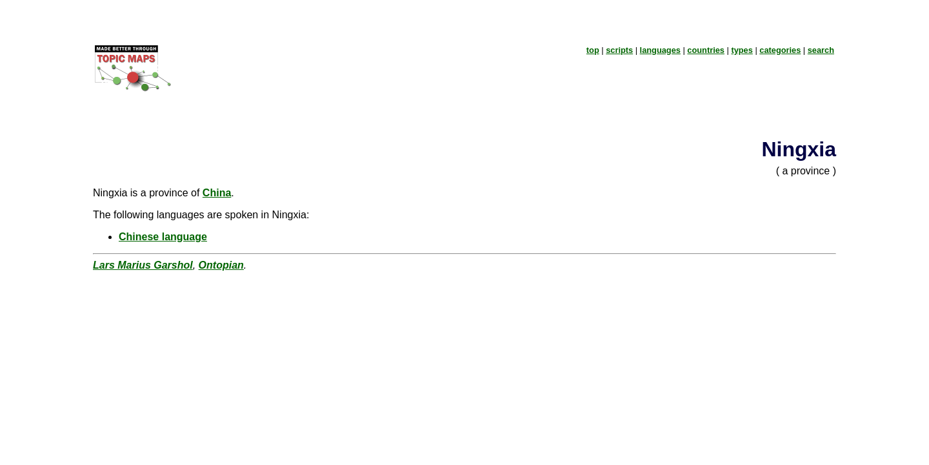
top (592, 50)
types (741, 50)
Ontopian (221, 265)
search (821, 50)
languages (660, 50)
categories (780, 50)
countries (705, 50)
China (217, 192)
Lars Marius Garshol (143, 265)
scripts (619, 50)
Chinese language (163, 236)
